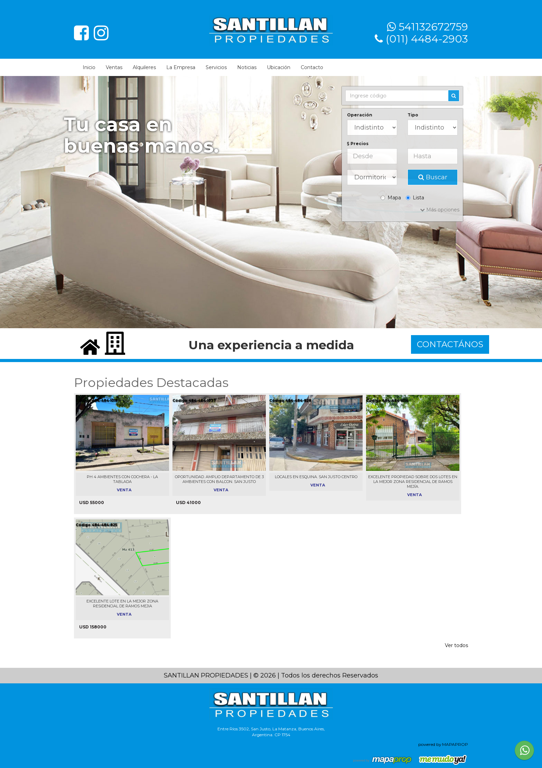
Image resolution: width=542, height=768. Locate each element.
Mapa (391, 198)
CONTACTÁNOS (450, 344)
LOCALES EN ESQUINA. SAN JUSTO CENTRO (316, 476)
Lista (415, 198)
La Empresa (180, 67)
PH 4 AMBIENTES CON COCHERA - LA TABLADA (122, 479)
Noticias (246, 67)
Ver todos (456, 645)
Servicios (216, 67)
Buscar (432, 177)
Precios (357, 143)
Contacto (312, 67)
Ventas (114, 67)
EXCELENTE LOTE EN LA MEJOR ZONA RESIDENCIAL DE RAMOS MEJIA (122, 603)
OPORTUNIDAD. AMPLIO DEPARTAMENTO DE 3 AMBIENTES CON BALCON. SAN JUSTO (219, 479)
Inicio (89, 67)
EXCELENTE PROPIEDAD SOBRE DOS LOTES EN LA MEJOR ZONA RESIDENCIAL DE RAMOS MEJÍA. (412, 481)
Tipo (413, 114)
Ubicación (278, 67)
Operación (359, 114)
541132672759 (433, 26)
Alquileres (144, 67)
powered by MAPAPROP (443, 744)
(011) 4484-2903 (427, 38)
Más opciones (439, 210)
